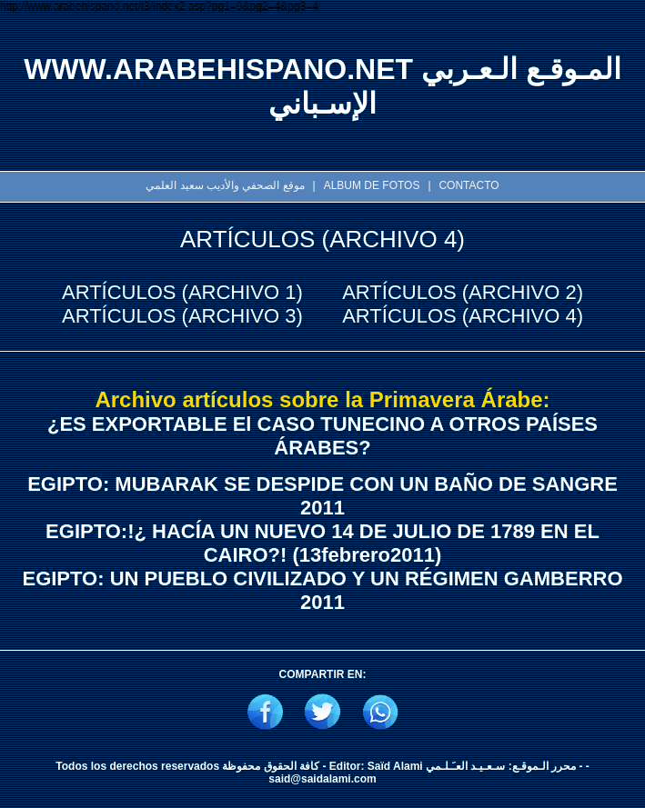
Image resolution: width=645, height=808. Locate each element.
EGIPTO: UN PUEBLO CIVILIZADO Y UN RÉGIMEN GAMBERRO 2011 (322, 590)
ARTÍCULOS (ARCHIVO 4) (462, 315)
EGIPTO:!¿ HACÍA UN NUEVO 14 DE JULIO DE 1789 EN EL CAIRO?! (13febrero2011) (322, 543)
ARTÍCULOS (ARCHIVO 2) (462, 292)
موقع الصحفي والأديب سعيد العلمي (225, 185)
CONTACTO (468, 185)
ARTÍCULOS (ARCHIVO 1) (182, 292)
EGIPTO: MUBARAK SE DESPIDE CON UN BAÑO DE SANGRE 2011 (322, 496)
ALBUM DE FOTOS (372, 185)
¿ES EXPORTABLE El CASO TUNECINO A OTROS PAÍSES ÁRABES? (322, 436)
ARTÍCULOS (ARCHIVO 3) (182, 315)
